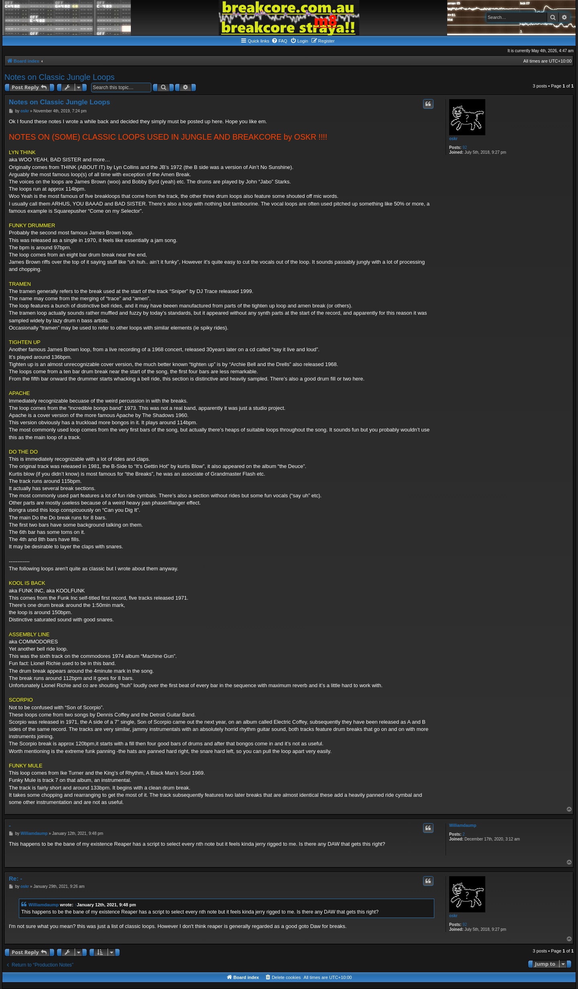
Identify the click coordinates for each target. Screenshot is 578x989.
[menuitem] (279, 41)
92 (464, 147)
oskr (453, 138)
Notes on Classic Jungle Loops (59, 77)
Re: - (15, 878)
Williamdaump (462, 825)
